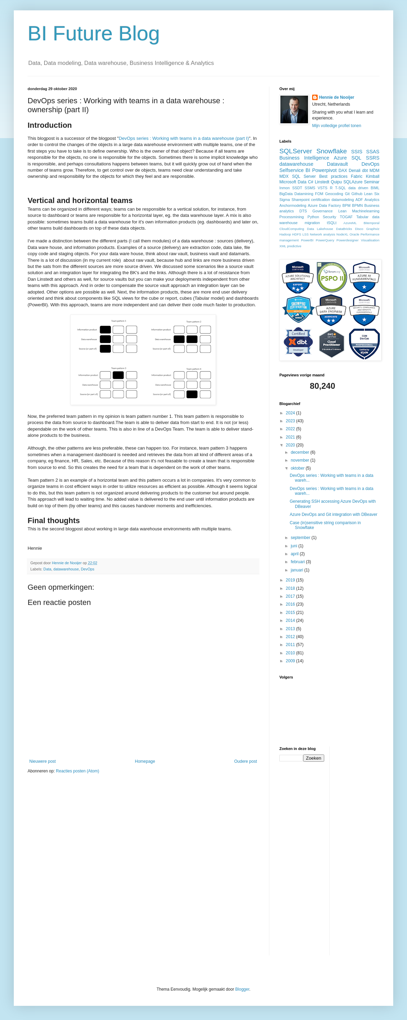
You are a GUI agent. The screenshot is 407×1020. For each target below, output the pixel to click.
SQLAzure (353, 182)
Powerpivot (324, 170)
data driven (358, 188)
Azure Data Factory (324, 205)
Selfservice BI (294, 170)
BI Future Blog (94, 33)
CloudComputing (291, 229)
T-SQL (340, 188)
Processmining (291, 217)
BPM (346, 205)
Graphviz (372, 229)
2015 (291, 612)
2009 (291, 660)
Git (347, 194)
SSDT (297, 188)
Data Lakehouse (320, 229)
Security (329, 217)
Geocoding (334, 194)
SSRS (372, 158)
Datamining (304, 194)
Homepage (145, 761)
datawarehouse (66, 569)
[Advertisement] (362, 850)
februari (298, 561)
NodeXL (342, 234)
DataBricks (344, 229)
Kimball (372, 176)
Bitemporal (371, 223)
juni (294, 545)
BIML (375, 188)
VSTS (322, 188)
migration (312, 223)
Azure (340, 158)
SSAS (372, 151)
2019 (291, 580)
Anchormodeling (292, 205)
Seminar (371, 182)
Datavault (337, 164)
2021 (291, 437)
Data (47, 569)
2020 (291, 445)
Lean (342, 211)
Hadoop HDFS (290, 234)
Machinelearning (365, 211)
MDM (374, 170)
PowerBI (307, 240)
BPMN (357, 205)
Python (313, 217)
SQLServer (295, 151)
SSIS (357, 151)
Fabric (356, 176)
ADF (359, 200)
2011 (291, 644)
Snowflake (331, 151)
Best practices (333, 176)
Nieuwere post (42, 761)
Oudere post (245, 761)
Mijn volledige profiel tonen (336, 125)
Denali (354, 170)
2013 (291, 628)
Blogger (242, 989)
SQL (356, 158)
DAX (343, 170)
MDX (284, 176)
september (301, 537)
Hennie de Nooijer (336, 97)
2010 (291, 653)
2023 (291, 420)
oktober (298, 468)
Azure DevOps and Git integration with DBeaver (333, 514)
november (300, 460)
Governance (322, 211)
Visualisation (370, 240)
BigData (285, 194)
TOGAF (346, 217)
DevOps (87, 569)
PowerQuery (325, 240)
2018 (291, 588)
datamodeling (342, 200)
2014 (291, 620)
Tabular (362, 217)
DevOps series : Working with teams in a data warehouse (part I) (184, 138)
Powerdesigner (348, 240)
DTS (303, 211)
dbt (365, 170)
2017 (291, 596)
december (300, 452)
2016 (291, 604)
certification (320, 200)
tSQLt (332, 223)
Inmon (284, 188)
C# (310, 182)
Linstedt (322, 182)
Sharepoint (300, 200)
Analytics (372, 200)
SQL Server (304, 176)
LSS (305, 234)
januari (297, 570)
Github (357, 194)
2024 (291, 413)
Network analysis (322, 234)
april (295, 553)
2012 (291, 636)
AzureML (350, 223)
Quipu (336, 182)
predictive (294, 246)
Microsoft (287, 182)
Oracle (354, 234)
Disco (359, 229)
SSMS (310, 188)
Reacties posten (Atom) (77, 771)
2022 (291, 428)
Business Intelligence (304, 158)
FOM (319, 194)
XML (282, 246)
